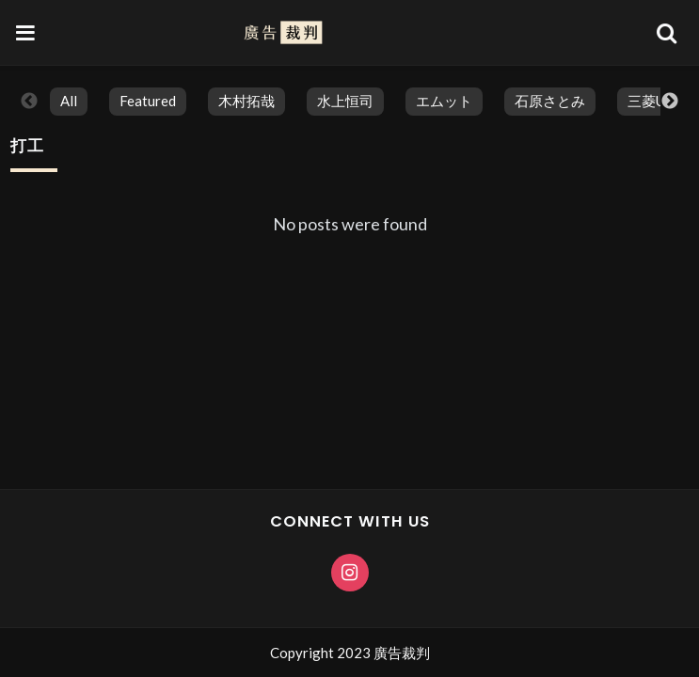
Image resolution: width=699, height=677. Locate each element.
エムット (444, 100)
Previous (29, 101)
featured (147, 100)
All (68, 100)
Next (669, 101)
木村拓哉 (246, 100)
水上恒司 (345, 100)
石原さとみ (550, 100)
